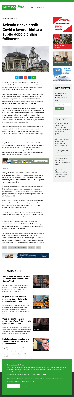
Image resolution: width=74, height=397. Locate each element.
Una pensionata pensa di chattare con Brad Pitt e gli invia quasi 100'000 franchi (16, 321)
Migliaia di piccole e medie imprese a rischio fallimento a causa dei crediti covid (15, 298)
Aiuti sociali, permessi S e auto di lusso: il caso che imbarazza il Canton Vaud (16, 278)
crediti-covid (12, 247)
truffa (38, 247)
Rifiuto (26, 386)
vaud (4, 247)
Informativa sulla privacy (37, 374)
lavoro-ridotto (22, 247)
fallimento (31, 247)
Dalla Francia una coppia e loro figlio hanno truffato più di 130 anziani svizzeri (15, 341)
